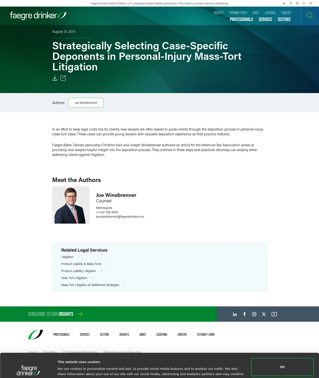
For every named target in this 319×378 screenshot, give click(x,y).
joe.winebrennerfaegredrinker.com (120, 216)
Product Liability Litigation (81, 271)
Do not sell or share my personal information (282, 363)
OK (282, 344)
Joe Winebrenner (86, 103)
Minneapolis (104, 208)
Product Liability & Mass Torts (84, 264)
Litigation (70, 257)
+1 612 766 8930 (107, 212)
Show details (67, 368)
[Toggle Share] (63, 78)
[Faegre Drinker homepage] (38, 16)
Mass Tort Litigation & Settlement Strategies (93, 285)
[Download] (55, 78)
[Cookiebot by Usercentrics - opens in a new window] (28, 369)
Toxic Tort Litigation (77, 278)
